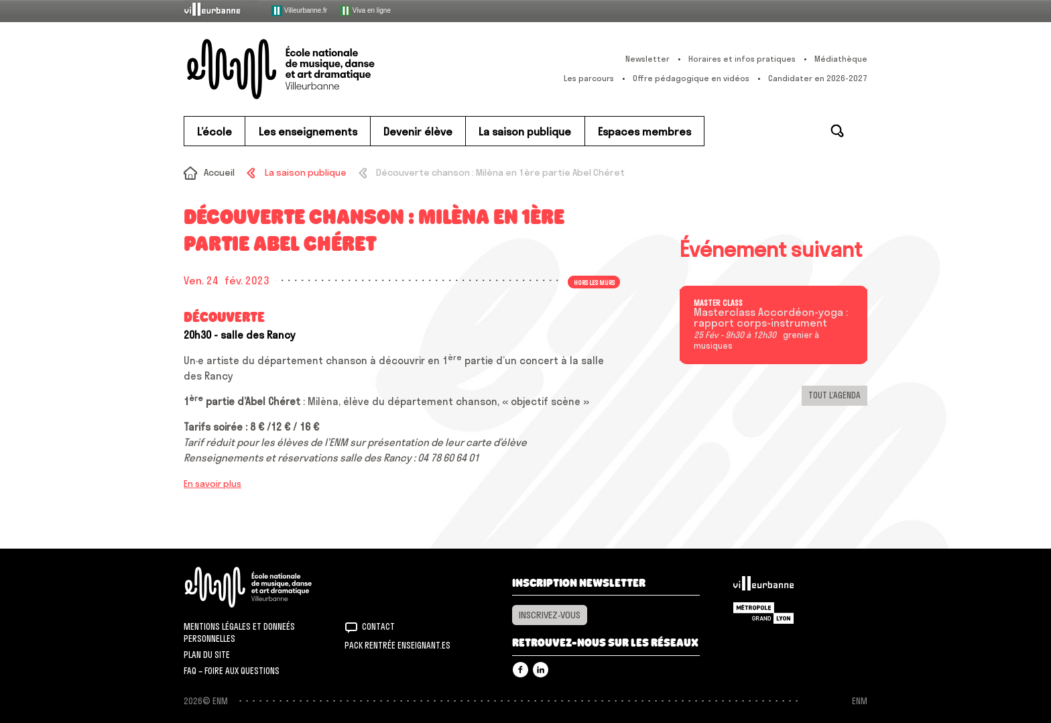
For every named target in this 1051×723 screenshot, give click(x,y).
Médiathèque (840, 59)
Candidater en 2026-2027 (817, 78)
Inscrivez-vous (549, 615)
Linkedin (540, 669)
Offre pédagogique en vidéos (691, 78)
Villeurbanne (763, 587)
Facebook (520, 669)
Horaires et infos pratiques (742, 59)
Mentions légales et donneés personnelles (239, 632)
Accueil (219, 172)
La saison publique (306, 172)
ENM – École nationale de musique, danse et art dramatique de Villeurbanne (308, 69)
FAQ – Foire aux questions (232, 670)
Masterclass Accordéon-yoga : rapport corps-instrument (771, 318)
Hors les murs (594, 282)
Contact (378, 626)
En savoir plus (212, 484)
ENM (266, 587)
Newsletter (647, 59)
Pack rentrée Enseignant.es (397, 645)
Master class (718, 303)
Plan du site (207, 654)
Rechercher (837, 131)
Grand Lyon (763, 613)
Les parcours (589, 78)
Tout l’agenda (834, 395)
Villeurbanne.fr (299, 10)
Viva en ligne (365, 10)
